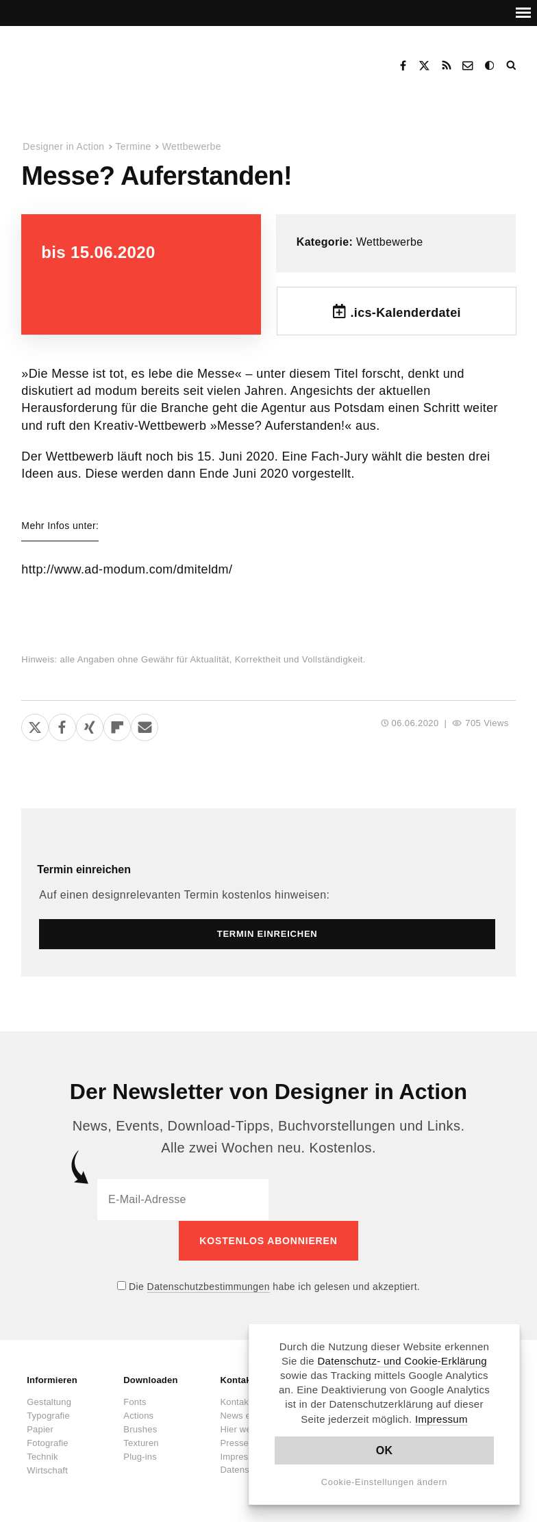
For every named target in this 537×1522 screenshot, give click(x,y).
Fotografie (47, 1442)
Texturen (140, 1442)
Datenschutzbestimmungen (208, 1285)
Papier (40, 1428)
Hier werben (244, 1428)
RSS (446, 66)
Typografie (48, 1415)
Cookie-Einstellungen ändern (384, 1482)
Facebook (403, 66)
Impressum (441, 1419)
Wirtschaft (47, 1470)
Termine (133, 146)
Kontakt (468, 66)
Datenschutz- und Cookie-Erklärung (402, 1361)
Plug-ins (140, 1456)
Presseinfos (244, 1442)
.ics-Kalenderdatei (405, 313)
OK (384, 1450)
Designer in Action (92, 60)
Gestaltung (49, 1401)
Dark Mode (490, 66)
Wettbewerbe (191, 146)
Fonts (135, 1401)
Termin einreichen (84, 869)
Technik (42, 1456)
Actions (138, 1415)
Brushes (140, 1428)
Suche (512, 66)
